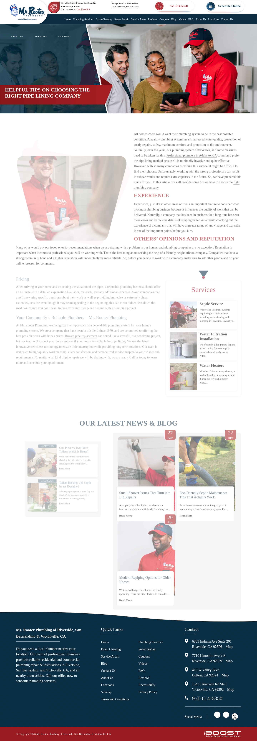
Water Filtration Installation (213, 344)
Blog (173, 19)
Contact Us (227, 19)
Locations (213, 19)
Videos (182, 19)
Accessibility (146, 685)
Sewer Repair (121, 19)
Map (229, 646)
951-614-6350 (207, 698)
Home (67, 19)
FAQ (190, 19)
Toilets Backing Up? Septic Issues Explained (72, 491)
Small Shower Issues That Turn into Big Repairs (144, 503)
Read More (64, 479)
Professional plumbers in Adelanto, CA (192, 163)
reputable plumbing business (125, 302)
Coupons (164, 19)
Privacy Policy (147, 692)
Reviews (152, 19)
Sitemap (106, 692)
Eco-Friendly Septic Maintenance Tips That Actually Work (204, 503)
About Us (201, 19)
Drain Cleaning (104, 19)
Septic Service (211, 311)
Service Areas (138, 19)
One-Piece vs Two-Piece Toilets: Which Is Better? (71, 464)
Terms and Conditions (115, 699)
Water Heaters (212, 373)
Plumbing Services (83, 19)
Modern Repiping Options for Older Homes (145, 588)
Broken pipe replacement (81, 352)
